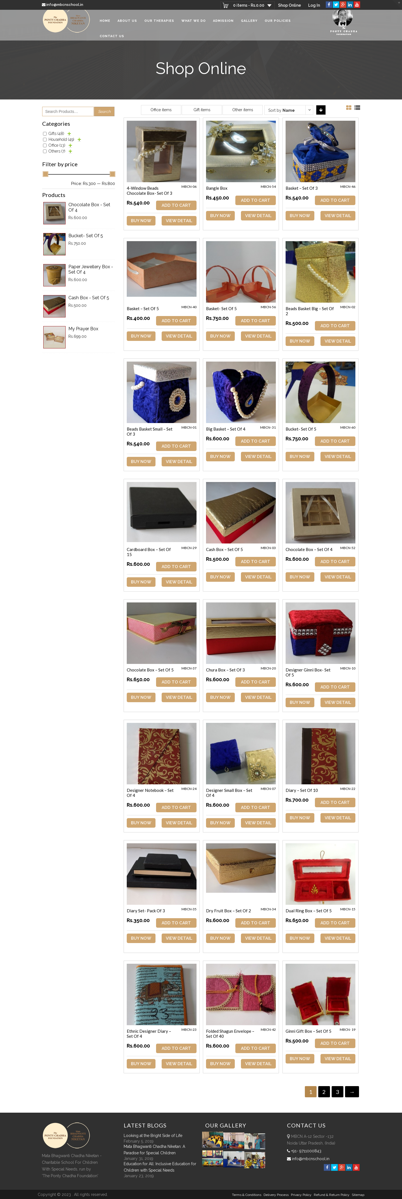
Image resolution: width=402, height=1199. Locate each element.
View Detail (179, 220)
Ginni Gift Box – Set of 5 (309, 1030)
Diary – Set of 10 (302, 789)
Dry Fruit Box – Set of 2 (229, 910)
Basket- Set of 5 (222, 308)
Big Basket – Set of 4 (226, 428)
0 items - (248, 5)
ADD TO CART (176, 205)
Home (105, 25)
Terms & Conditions (246, 1194)
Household (61, 139)
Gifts (56, 133)
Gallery (249, 25)
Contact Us (112, 40)
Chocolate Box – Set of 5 (150, 669)
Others (57, 151)
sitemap (358, 1194)
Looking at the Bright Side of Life (153, 1135)
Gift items (201, 110)
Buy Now (141, 220)
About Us (127, 25)
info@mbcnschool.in (63, 5)
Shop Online (288, 5)
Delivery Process (276, 1194)
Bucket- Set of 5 (301, 428)
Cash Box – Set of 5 (225, 549)
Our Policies (278, 25)
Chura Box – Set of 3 (226, 669)
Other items (242, 110)
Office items (161, 110)
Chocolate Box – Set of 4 (309, 549)
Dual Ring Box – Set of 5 (309, 910)
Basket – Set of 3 (302, 188)
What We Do (193, 25)
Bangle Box (217, 188)
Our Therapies (159, 25)
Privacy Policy (301, 1194)
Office (57, 145)
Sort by (281, 110)
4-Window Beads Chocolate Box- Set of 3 (149, 191)
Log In (314, 5)
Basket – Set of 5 (143, 308)
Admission (223, 25)
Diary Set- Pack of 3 (146, 910)
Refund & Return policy (332, 1194)
